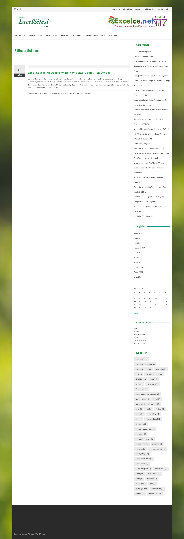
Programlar (35, 35)
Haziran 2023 (139, 248)
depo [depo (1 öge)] (153, 379)
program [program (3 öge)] (157, 444)
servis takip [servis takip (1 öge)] (161, 468)
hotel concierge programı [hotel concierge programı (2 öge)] (147, 404)
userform (84, 93)
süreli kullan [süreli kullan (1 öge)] (154, 474)
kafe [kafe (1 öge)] (139, 409)
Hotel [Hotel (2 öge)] (156, 399)
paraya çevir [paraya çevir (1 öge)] (142, 444)
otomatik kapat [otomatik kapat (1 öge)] (152, 419)
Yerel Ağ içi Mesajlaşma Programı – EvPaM (151, 129)
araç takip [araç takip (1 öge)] (161, 369)
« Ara (136, 313)
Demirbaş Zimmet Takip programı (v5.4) (150, 100)
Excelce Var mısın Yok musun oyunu (149, 163)
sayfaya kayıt (74, 93)
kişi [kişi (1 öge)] (148, 409)
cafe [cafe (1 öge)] (139, 374)
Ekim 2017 (138, 277)
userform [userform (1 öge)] (152, 478)
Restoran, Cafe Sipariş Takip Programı (149, 197)
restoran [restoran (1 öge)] (140, 449)
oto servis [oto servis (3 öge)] (141, 424)
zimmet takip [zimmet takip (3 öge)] (155, 493)
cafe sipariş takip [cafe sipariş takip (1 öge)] (154, 374)
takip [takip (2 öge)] (139, 478)
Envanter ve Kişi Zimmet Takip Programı (150, 206)
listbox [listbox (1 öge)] (160, 409)
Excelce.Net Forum (95, 35)
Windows (77, 35)
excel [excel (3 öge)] (139, 384)
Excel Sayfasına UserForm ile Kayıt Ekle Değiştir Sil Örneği (69, 72)
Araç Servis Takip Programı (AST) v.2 (149, 148)
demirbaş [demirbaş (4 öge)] (141, 379)
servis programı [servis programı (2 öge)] (143, 468)
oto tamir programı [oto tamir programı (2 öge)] (144, 439)
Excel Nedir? (139, 211)
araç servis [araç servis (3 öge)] (141, 359)
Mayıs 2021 (138, 257)
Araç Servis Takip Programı (145, 201)
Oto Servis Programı (142, 52)
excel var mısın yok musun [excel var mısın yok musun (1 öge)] (147, 394)
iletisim (160, 9)
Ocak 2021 (138, 267)
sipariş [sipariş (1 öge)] (139, 474)
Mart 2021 (138, 262)
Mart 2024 (138, 243)
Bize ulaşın (127, 9)
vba (89, 93)
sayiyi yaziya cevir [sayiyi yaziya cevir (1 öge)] (144, 458)
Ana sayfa (116, 9)
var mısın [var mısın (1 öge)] (140, 483)
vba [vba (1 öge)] (152, 483)
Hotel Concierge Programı (144, 105)
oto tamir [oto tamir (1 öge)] (141, 434)
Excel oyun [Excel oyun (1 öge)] (141, 389)
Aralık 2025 (138, 233)
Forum (138, 9)
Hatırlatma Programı (142, 143)
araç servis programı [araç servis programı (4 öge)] (145, 364)
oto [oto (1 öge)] (138, 419)
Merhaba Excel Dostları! (144, 216)
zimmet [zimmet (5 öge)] (140, 493)
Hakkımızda (149, 9)
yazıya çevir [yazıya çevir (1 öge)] (141, 488)
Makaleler (51, 35)
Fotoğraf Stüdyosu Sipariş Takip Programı (151, 76)
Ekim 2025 (138, 238)
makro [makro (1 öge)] (139, 414)
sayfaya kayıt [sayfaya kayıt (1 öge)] (142, 454)
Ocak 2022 (138, 253)
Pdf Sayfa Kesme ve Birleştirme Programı (151, 61)
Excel (37, 93)
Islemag (17, 534)
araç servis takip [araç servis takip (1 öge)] (143, 369)
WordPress (40, 534)
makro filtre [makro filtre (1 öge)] (154, 414)
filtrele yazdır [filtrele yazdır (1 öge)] (142, 399)
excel (60, 93)
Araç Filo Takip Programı (144, 56)
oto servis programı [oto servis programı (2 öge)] (145, 429)
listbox (65, 93)
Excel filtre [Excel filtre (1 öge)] (152, 384)
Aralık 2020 (138, 272)
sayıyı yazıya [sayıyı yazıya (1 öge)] (142, 464)
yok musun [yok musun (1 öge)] (157, 488)
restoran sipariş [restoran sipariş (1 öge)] (157, 449)
